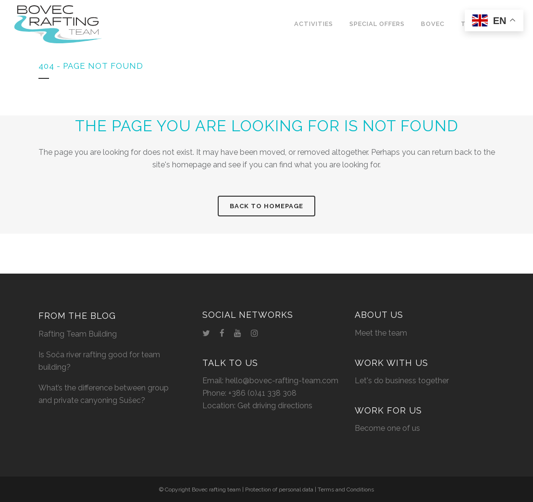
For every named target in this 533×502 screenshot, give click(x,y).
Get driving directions (274, 405)
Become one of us (387, 428)
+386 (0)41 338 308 (262, 393)
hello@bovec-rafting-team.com (281, 380)
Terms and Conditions (346, 489)
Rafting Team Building (77, 334)
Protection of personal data (279, 489)
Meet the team (381, 333)
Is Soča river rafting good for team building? (99, 361)
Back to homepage (266, 206)
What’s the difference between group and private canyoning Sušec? (103, 394)
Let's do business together (402, 380)
